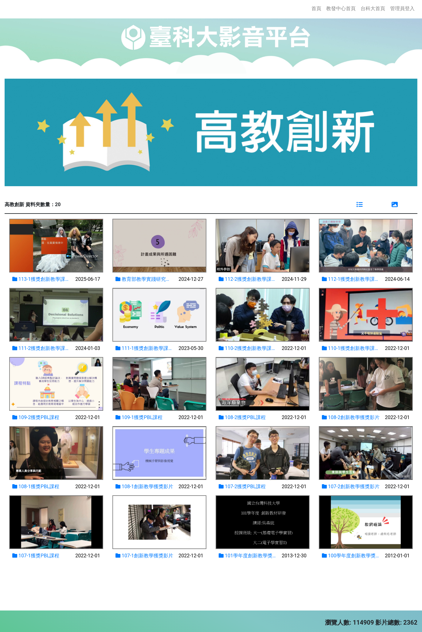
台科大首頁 (373, 8)
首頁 (317, 8)
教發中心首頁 (341, 8)
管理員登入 (402, 8)
